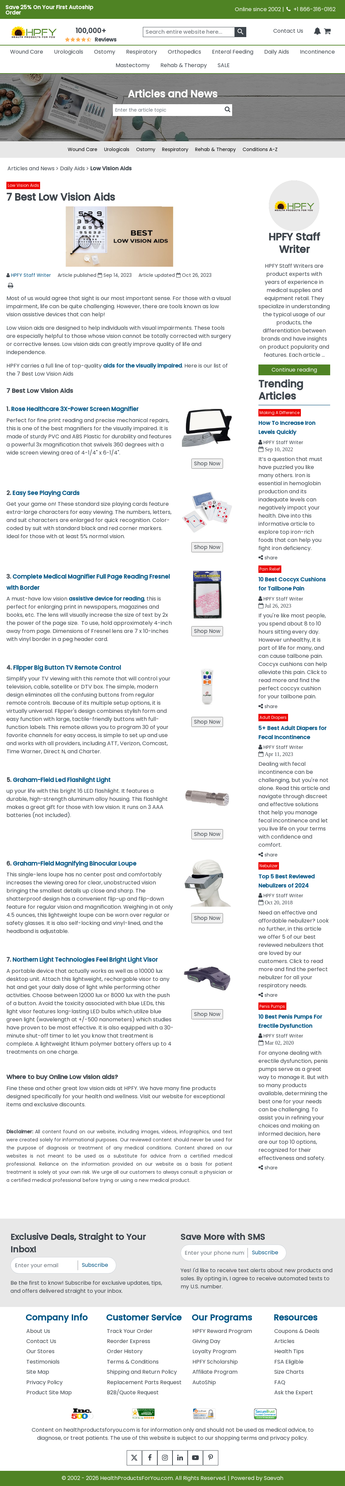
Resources (295, 1317)
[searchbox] (194, 32)
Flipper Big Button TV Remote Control (67, 668)
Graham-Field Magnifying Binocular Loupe (74, 863)
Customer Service (144, 1317)
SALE (224, 65)
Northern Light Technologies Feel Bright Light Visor (85, 960)
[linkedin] (181, 1457)
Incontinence (317, 52)
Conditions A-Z (260, 149)
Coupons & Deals (296, 1331)
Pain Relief (269, 569)
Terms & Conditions (133, 1362)
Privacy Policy (44, 1382)
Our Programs (222, 1317)
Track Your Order (130, 1331)
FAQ (279, 1382)
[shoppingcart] (327, 31)
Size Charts (289, 1372)
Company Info (57, 1317)
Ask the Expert (293, 1392)
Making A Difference (279, 412)
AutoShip (204, 1382)
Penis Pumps (272, 1006)
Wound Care (26, 52)
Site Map (37, 1372)
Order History (125, 1351)
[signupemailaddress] (44, 1265)
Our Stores (40, 1351)
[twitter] (126, 1457)
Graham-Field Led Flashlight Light (62, 780)
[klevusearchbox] (240, 32)
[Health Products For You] (33, 31)
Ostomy (104, 52)
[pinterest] (218, 1457)
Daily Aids (276, 52)
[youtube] (200, 1457)
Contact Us (288, 31)
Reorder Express (128, 1341)
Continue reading (294, 370)
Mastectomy (133, 65)
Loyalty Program (214, 1351)
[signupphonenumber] (215, 1253)
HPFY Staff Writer (31, 275)
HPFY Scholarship (215, 1362)
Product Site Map (49, 1392)
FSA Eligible (289, 1362)
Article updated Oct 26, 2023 (175, 275)
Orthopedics (184, 52)
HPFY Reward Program (222, 1331)
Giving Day (206, 1341)
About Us (38, 1331)
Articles (284, 1341)
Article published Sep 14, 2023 (95, 275)
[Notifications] (317, 31)
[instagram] (163, 1457)
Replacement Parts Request (144, 1382)
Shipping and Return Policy (142, 1372)
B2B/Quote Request (133, 1392)
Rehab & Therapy (183, 65)
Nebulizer (268, 866)
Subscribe (95, 1265)
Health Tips (289, 1351)
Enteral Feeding (232, 52)
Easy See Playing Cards (46, 493)
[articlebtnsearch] (172, 120)
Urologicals (68, 52)
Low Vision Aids (23, 185)
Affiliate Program (215, 1372)
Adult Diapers (273, 717)
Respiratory (141, 52)
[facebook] (144, 1457)
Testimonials (43, 1362)
